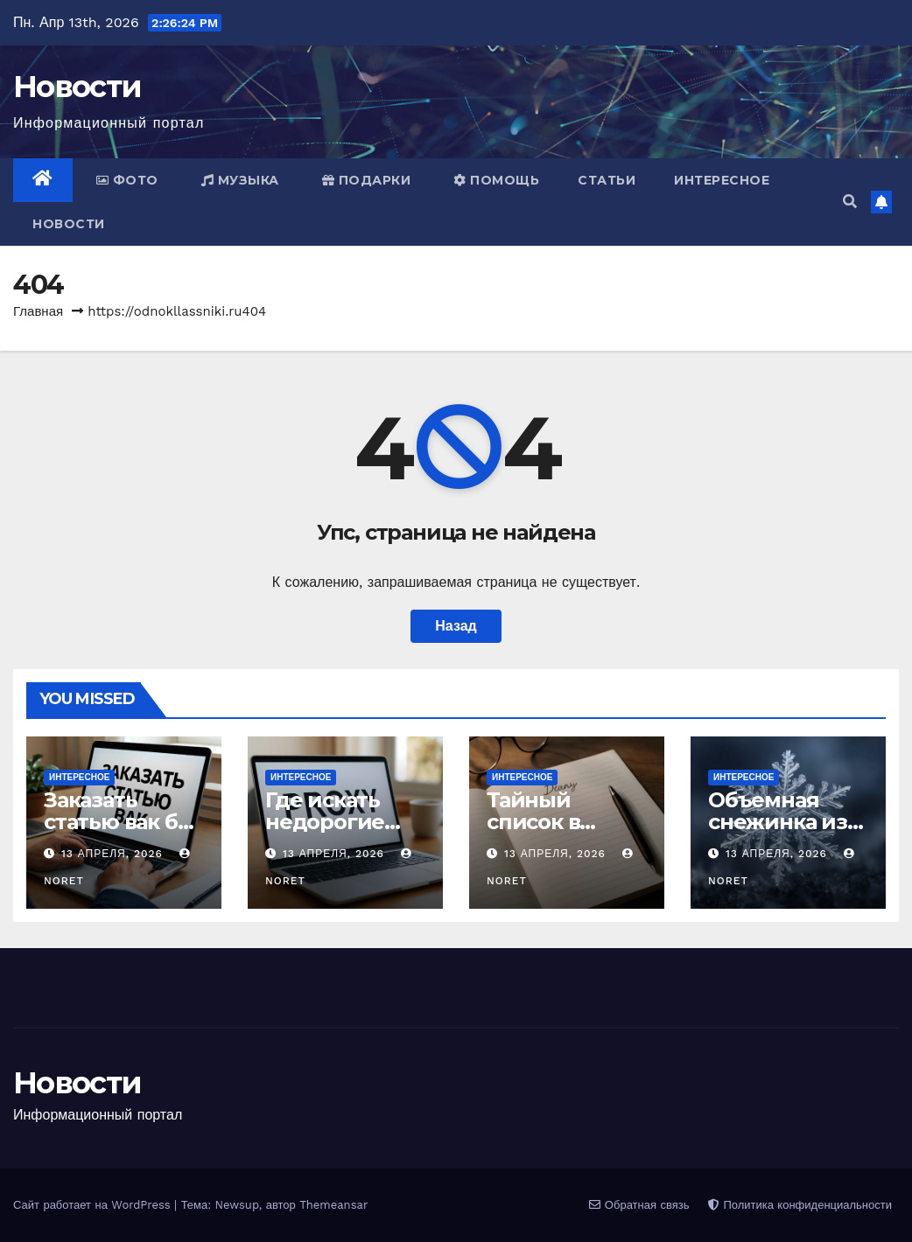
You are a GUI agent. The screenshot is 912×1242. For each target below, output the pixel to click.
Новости (77, 86)
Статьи (606, 180)
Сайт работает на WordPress (93, 1204)
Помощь (496, 180)
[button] (850, 201)
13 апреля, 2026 (114, 854)
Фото (127, 180)
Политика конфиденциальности (800, 1204)
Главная (38, 311)
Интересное (721, 180)
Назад (455, 626)
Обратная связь (639, 1204)
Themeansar (333, 1204)
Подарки (366, 180)
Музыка (240, 180)
